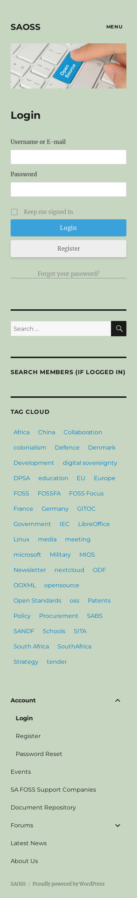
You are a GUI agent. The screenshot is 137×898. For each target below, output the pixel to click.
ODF (99, 569)
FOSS (21, 493)
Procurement (59, 615)
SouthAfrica (74, 646)
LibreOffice (94, 524)
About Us (24, 861)
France (23, 508)
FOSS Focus (86, 493)
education (53, 478)
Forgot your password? (68, 273)
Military (60, 554)
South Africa (31, 646)
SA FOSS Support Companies (53, 789)
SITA (80, 631)
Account (23, 700)
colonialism (30, 447)
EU (81, 478)
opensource (61, 585)
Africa (22, 432)
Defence (67, 447)
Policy (22, 615)
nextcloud (69, 569)
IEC (65, 524)
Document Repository (43, 807)
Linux (22, 539)
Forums (22, 825)
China (46, 432)
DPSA (22, 478)
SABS (95, 615)
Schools (54, 631)
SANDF (24, 631)
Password (24, 174)
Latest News (29, 843)
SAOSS (26, 27)
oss (74, 600)
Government (32, 524)
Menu (114, 27)
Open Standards (37, 600)
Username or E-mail (38, 141)
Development (34, 462)
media (47, 539)
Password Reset (39, 753)
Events (21, 771)
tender (57, 661)
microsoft (27, 554)
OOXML (25, 585)
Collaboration (83, 432)
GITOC (86, 508)
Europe (104, 478)
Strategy (26, 661)
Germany (55, 508)
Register (68, 248)
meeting (78, 539)
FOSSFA (49, 493)
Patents (99, 600)
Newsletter (30, 569)
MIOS (87, 554)
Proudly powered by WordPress (69, 884)
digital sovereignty (90, 462)
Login (24, 718)
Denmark (102, 447)
